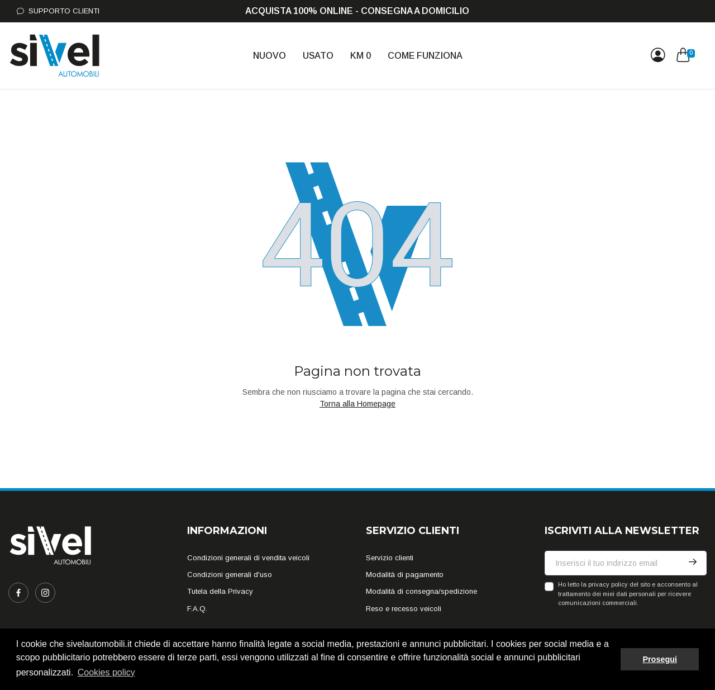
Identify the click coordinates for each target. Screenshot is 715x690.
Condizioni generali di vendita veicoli (248, 558)
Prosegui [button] (659, 659)
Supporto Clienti (58, 11)
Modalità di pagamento (405, 574)
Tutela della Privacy (220, 591)
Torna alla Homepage (357, 403)
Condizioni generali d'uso (229, 574)
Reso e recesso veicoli (403, 608)
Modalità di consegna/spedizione (421, 591)
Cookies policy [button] (106, 672)
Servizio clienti (389, 558)
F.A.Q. (197, 608)
